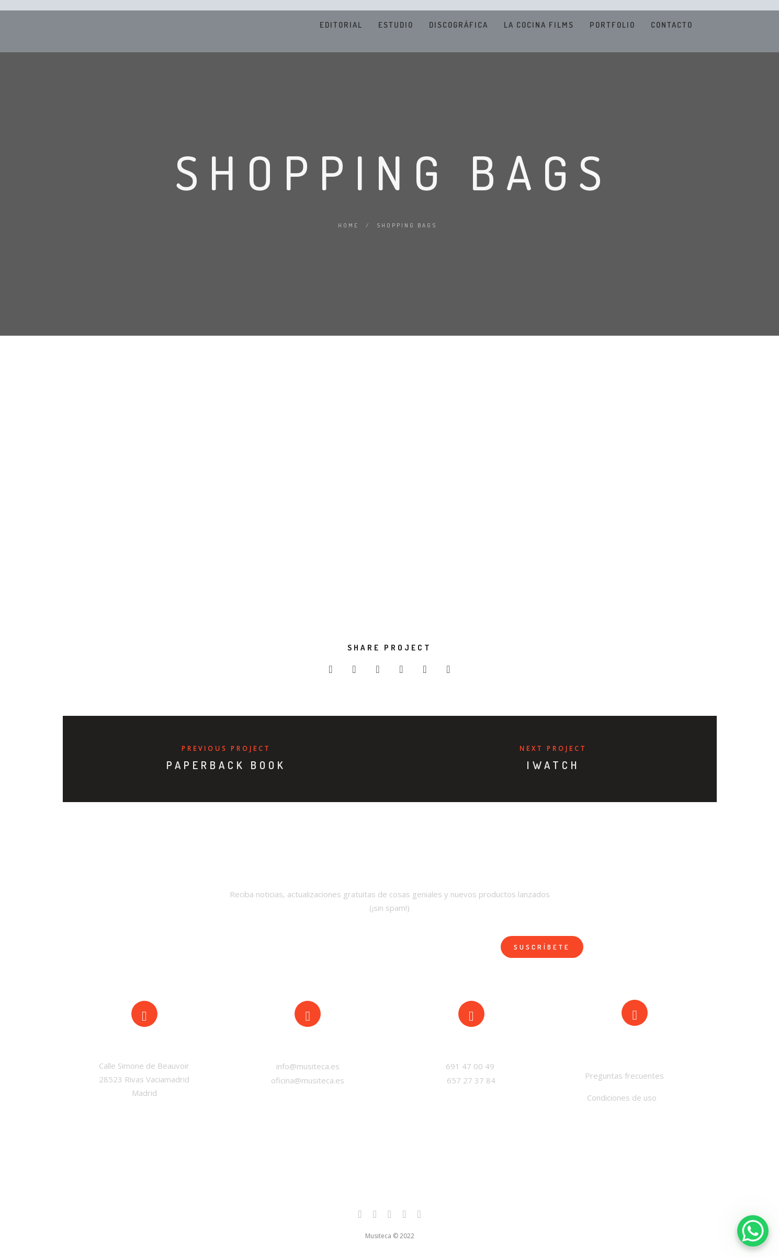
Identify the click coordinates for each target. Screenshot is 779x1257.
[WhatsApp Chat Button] (753, 1231)
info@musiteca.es (308, 1066)
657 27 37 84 (471, 1080)
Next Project (553, 748)
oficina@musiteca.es (307, 1080)
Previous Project (226, 748)
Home (348, 225)
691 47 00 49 (471, 1066)
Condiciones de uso (622, 1097)
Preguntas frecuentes (623, 1075)
